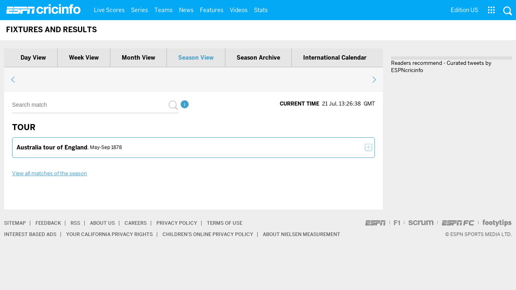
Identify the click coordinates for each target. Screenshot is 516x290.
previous (13, 79)
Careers (136, 223)
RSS (75, 223)
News (186, 10)
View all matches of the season (49, 173)
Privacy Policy (176, 223)
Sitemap (15, 223)
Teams (163, 10)
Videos (239, 10)
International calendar (334, 57)
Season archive (258, 57)
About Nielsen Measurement (301, 234)
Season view (196, 57)
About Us (102, 223)
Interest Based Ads (30, 234)
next (374, 79)
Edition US (464, 10)
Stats (261, 10)
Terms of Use (224, 223)
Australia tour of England (52, 147)
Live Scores (109, 10)
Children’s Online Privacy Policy (207, 234)
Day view (33, 57)
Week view (84, 57)
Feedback (48, 223)
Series (139, 10)
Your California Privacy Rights (109, 234)
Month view (138, 57)
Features (211, 10)
